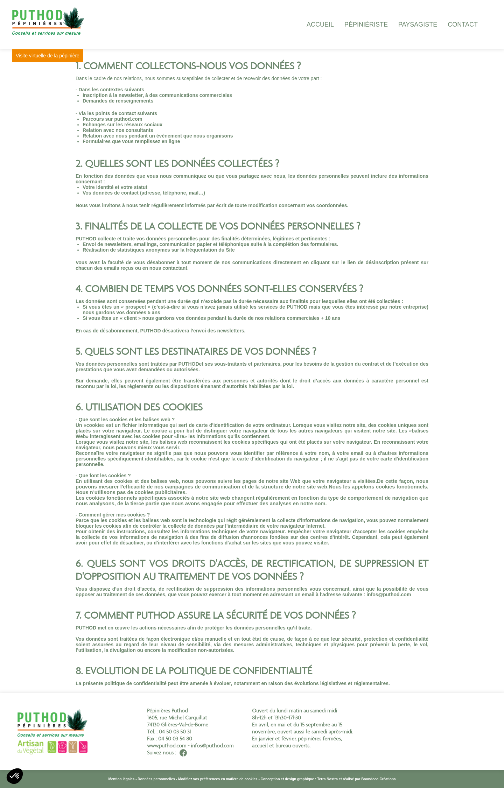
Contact (463, 24)
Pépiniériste (366, 24)
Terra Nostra (327, 779)
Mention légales (121, 779)
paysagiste (417, 24)
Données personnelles (156, 779)
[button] (14, 776)
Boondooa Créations (378, 779)
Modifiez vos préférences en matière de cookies (218, 779)
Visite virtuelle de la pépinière (56, 55)
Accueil (320, 24)
